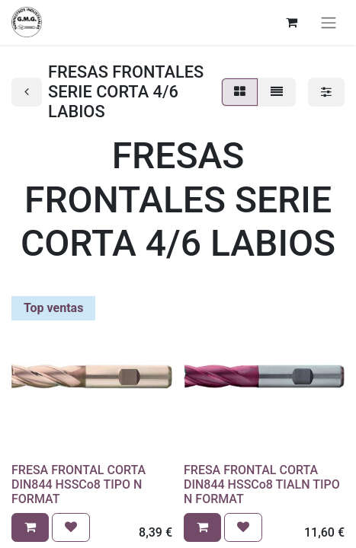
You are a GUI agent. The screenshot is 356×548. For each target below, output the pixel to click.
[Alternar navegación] (329, 22)
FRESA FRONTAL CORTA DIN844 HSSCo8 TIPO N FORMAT (78, 484)
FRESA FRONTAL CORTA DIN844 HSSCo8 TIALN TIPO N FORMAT (262, 484)
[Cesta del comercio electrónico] (291, 22)
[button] (30, 527)
